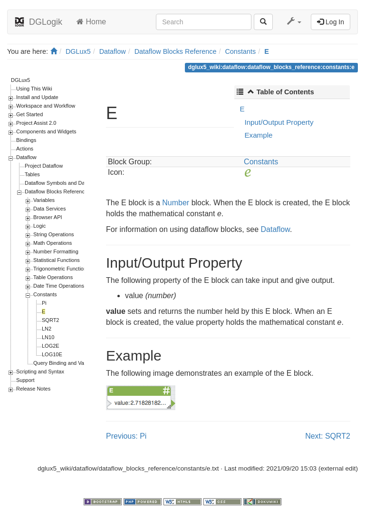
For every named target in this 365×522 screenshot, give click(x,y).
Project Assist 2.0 (36, 123)
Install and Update (37, 97)
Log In (330, 22)
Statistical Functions (56, 260)
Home (91, 22)
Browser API (47, 217)
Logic (39, 226)
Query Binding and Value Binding (71, 363)
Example (258, 135)
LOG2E (50, 346)
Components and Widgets (46, 131)
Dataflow (112, 51)
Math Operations (52, 243)
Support (25, 380)
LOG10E (52, 354)
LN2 (46, 328)
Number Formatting (55, 251)
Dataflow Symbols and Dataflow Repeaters (74, 183)
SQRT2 (50, 320)
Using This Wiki (34, 88)
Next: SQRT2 (327, 436)
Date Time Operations (58, 286)
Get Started (29, 114)
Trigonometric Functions (61, 268)
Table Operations (53, 277)
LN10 (48, 337)
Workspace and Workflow (45, 106)
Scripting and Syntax (40, 371)
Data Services (49, 208)
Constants (240, 51)
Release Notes (33, 389)
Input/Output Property (278, 122)
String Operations (53, 234)
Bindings (26, 140)
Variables (44, 200)
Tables (32, 174)
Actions (24, 148)
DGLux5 (78, 51)
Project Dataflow (44, 166)
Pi (44, 303)
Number (175, 203)
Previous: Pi (126, 436)
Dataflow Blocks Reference (175, 51)
